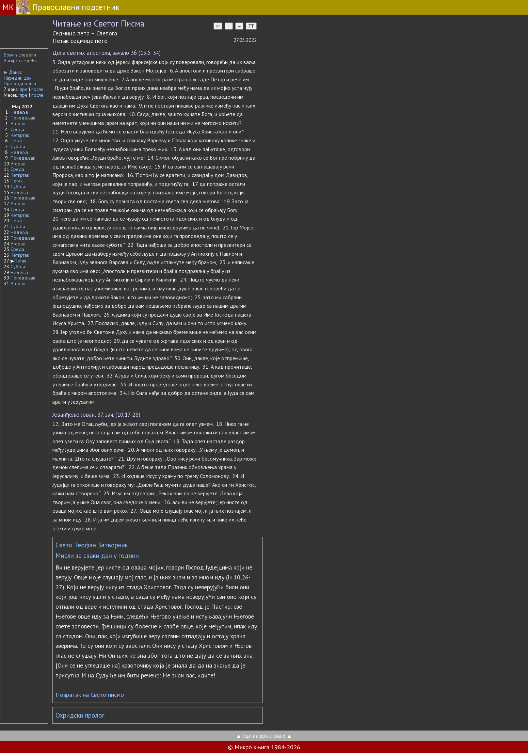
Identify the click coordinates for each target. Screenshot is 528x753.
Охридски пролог (80, 715)
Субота (18, 146)
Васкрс (11, 61)
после (37, 89)
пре (24, 89)
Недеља (19, 112)
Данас (13, 72)
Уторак (18, 124)
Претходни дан (20, 83)
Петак (16, 141)
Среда (17, 129)
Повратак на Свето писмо (89, 695)
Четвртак (20, 135)
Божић (10, 55)
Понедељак (23, 118)
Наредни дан (18, 78)
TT (251, 26)
